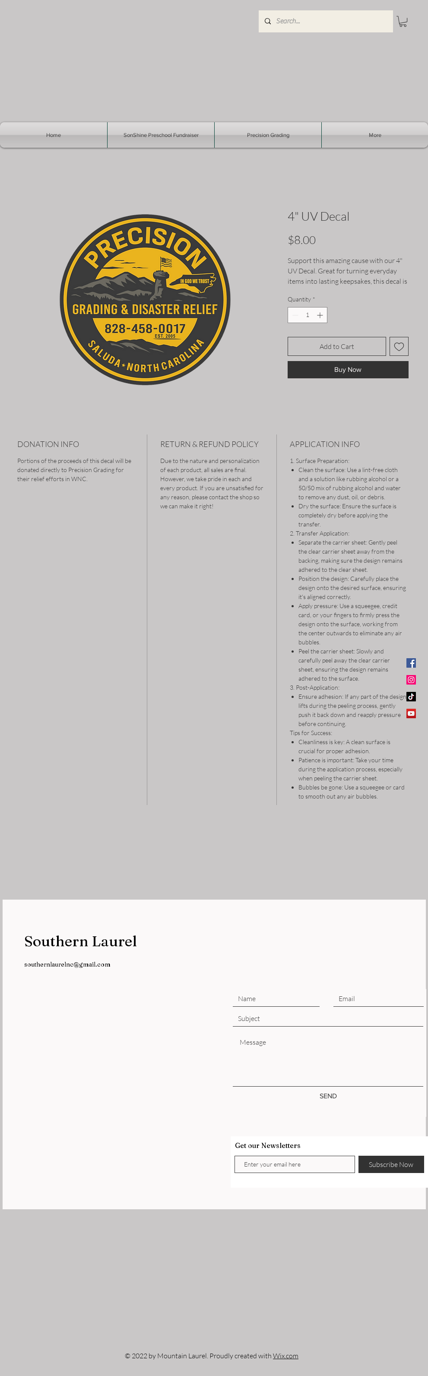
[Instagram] (411, 680)
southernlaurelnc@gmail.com (67, 964)
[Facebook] (411, 663)
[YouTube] (411, 713)
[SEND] (328, 1096)
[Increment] (320, 315)
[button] (402, 21)
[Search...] (325, 21)
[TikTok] (411, 696)
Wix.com (285, 1355)
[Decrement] (294, 315)
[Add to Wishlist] (399, 346)
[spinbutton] (307, 315)
